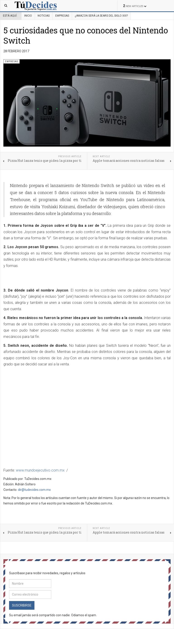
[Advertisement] (56, 278)
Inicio (28, 15)
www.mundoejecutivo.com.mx (40, 470)
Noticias (44, 15)
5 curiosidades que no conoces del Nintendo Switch (85, 35)
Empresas (62, 15)
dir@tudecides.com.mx (34, 490)
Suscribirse (21, 605)
